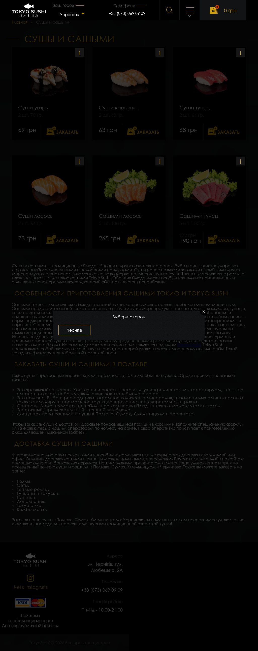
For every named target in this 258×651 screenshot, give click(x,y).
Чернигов (69, 14)
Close (204, 311)
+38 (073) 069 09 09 (127, 13)
